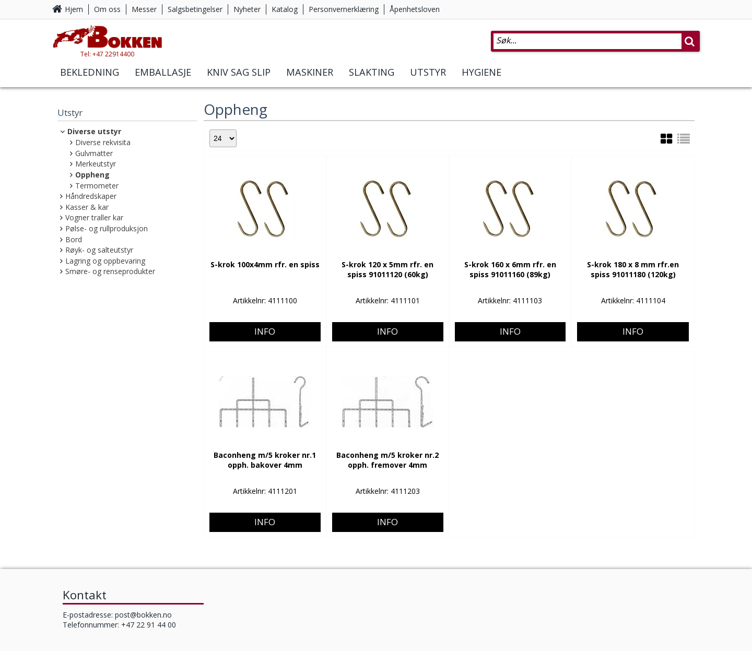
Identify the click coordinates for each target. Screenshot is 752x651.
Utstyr (428, 82)
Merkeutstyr (95, 164)
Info (264, 296)
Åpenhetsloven (415, 9)
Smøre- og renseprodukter (110, 271)
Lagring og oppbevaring (105, 261)
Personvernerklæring (344, 9)
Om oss (107, 9)
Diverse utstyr (94, 131)
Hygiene (481, 82)
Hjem (74, 9)
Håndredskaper (90, 196)
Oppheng (92, 175)
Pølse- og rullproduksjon (106, 228)
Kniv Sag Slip (239, 82)
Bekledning (89, 82)
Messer (144, 9)
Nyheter (247, 9)
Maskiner (309, 82)
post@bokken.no (143, 615)
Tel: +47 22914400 (131, 64)
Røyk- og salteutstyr (99, 250)
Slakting (371, 82)
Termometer (97, 186)
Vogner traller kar (94, 217)
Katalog (285, 9)
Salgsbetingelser (195, 9)
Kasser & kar (87, 207)
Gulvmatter (94, 153)
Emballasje (163, 82)
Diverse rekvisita (103, 142)
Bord (73, 239)
